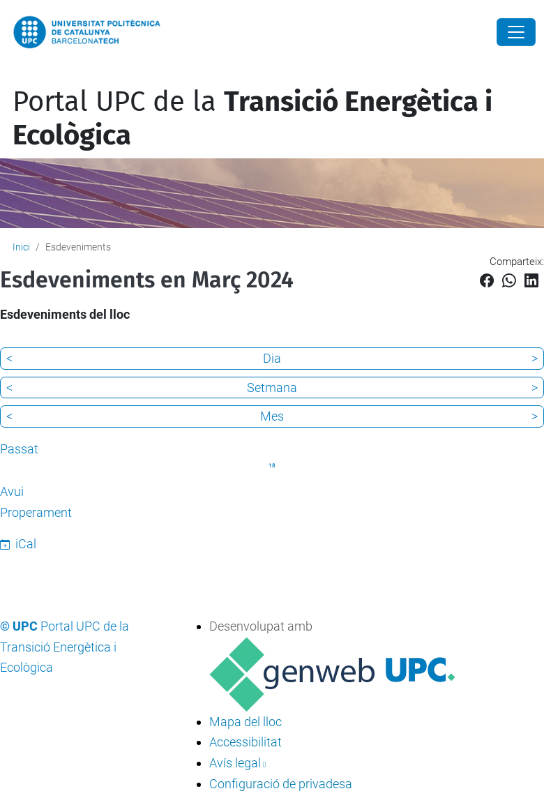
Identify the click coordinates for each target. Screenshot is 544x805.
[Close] (516, 32)
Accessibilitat (245, 742)
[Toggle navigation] (9, 75)
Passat (19, 449)
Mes (272, 416)
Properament (36, 512)
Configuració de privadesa (280, 783)
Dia (272, 358)
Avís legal (235, 762)
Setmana (272, 387)
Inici (21, 247)
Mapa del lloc (245, 721)
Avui (12, 491)
